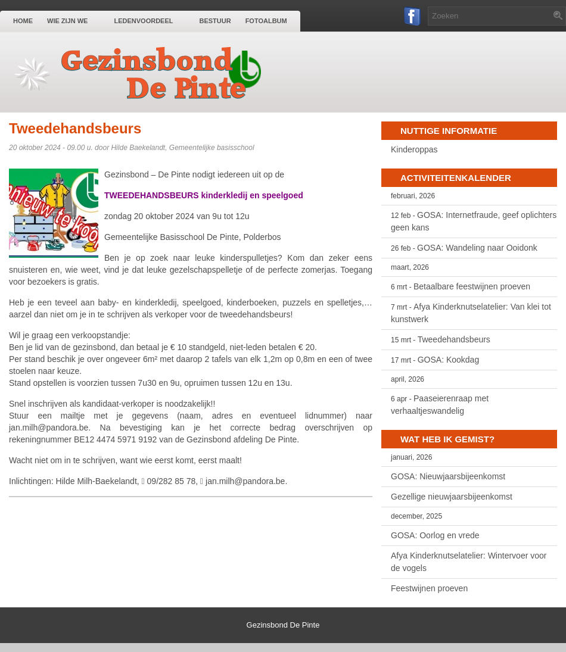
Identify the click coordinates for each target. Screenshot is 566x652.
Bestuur (215, 20)
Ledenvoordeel (149, 20)
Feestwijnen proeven (429, 588)
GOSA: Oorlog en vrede (435, 535)
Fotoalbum (266, 20)
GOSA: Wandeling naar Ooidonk (477, 247)
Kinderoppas (414, 149)
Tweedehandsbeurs (454, 339)
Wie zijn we (73, 20)
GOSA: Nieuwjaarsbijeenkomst (448, 476)
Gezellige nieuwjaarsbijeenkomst (451, 496)
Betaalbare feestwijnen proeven (471, 286)
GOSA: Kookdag (449, 359)
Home (23, 20)
